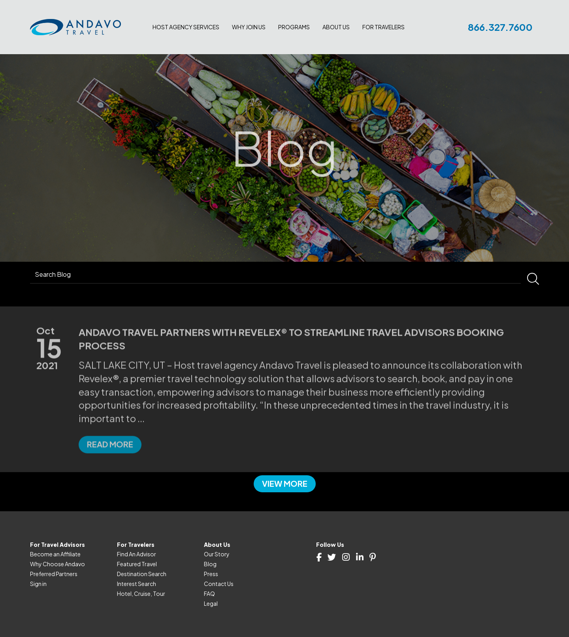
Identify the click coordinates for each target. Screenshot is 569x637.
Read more (110, 472)
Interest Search (136, 583)
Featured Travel (137, 563)
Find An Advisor (136, 554)
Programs (294, 27)
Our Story (217, 554)
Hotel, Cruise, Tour (141, 593)
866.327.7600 (500, 27)
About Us (336, 27)
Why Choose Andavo (57, 563)
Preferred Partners (53, 573)
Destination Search (141, 573)
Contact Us (219, 583)
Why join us (249, 27)
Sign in (38, 583)
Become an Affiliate (55, 554)
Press (211, 573)
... (141, 446)
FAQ (209, 593)
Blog (210, 563)
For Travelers (383, 27)
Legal (211, 603)
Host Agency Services (186, 27)
